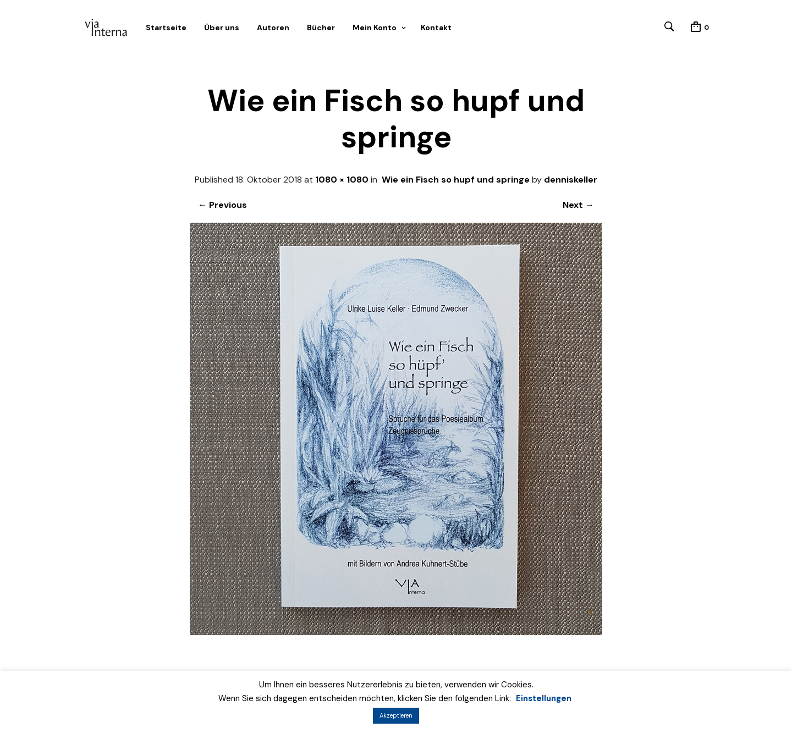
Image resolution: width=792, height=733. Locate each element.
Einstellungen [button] (543, 698)
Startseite (166, 27)
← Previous (222, 205)
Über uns (221, 27)
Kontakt (436, 27)
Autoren (273, 27)
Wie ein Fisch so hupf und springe (456, 179)
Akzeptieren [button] (396, 715)
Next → (578, 205)
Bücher (321, 27)
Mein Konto (375, 27)
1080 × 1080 (342, 179)
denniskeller (570, 179)
